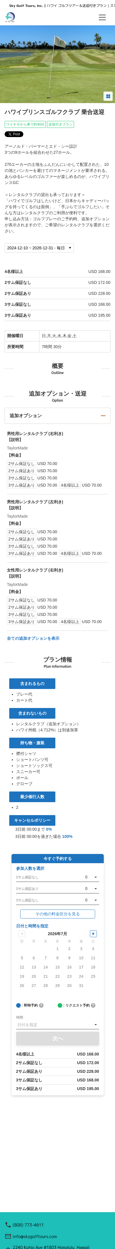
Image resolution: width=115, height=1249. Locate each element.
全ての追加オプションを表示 (33, 638)
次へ (57, 1038)
